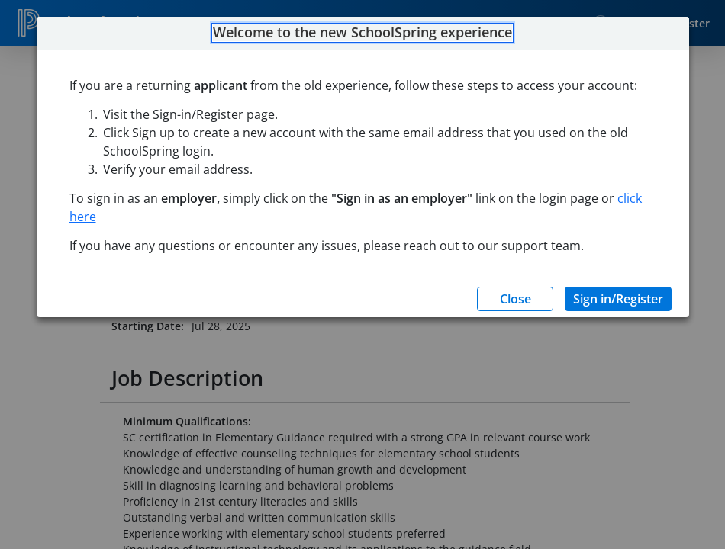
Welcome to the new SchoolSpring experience (362, 32)
